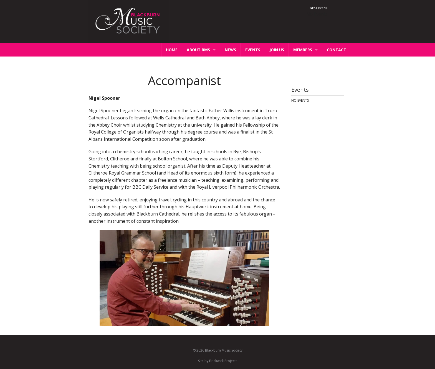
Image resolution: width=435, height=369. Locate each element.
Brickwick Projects (223, 360)
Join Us (276, 49)
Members (302, 49)
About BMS (198, 49)
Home (172, 49)
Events (252, 49)
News (230, 49)
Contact (336, 49)
